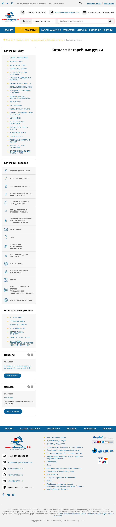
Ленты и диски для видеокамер (18, 73)
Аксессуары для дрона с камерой (20, 79)
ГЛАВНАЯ (9, 30)
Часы (49, 465)
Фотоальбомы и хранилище (17, 123)
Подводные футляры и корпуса (20, 141)
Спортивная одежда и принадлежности (63, 450)
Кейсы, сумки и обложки (21, 87)
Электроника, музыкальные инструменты (64, 468)
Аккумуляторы (16, 61)
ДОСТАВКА (82, 30)
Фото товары (52, 461)
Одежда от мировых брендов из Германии (64, 453)
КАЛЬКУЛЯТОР (69, 30)
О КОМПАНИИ (95, 30)
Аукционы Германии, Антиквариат (61, 477)
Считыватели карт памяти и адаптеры (21, 113)
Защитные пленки (18, 133)
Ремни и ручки (16, 136)
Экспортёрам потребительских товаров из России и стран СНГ (21, 343)
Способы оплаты (17, 321)
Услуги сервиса (17, 317)
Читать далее (13, 411)
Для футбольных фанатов (57, 489)
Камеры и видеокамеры (20, 83)
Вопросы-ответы (17, 328)
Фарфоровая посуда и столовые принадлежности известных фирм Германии (65, 485)
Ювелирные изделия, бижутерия (60, 471)
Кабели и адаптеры (18, 69)
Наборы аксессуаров (19, 58)
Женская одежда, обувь (56, 437)
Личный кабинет (94, 3)
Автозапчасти (52, 474)
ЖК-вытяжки (15, 102)
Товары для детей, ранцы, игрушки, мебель (65, 447)
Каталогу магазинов (41, 21)
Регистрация (109, 3)
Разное (49, 481)
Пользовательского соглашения (72, 513)
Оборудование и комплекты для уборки (20, 97)
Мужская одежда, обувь (56, 440)
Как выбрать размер (18, 325)
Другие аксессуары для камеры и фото (20, 152)
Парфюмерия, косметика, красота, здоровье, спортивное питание (65, 457)
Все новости (12, 376)
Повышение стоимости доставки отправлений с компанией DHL (17, 367)
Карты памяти (16, 105)
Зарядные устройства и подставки (20, 91)
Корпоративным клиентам (17, 333)
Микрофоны (15, 118)
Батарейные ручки (18, 65)
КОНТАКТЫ (108, 30)
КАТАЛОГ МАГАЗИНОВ (51, 30)
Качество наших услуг (20, 337)
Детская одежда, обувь (56, 444)
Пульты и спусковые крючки (19, 128)
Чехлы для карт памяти (20, 109)
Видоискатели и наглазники (17, 146)
